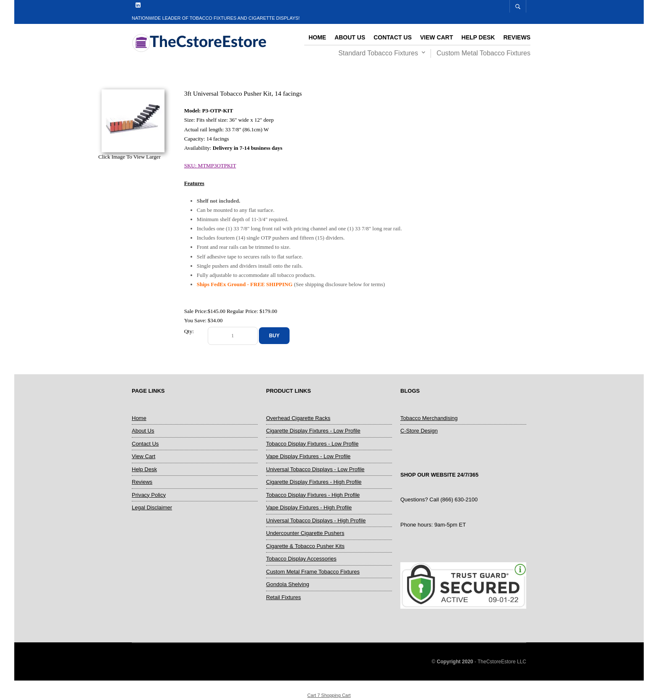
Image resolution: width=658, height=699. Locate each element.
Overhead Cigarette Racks (298, 418)
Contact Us (392, 37)
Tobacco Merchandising (429, 418)
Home (317, 37)
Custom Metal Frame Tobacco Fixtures (313, 572)
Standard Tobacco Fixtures (378, 53)
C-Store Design (419, 431)
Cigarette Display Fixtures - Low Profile (313, 431)
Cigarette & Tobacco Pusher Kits (305, 546)
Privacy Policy (149, 495)
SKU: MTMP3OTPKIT (210, 165)
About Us (349, 37)
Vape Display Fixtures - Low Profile (308, 456)
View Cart (436, 37)
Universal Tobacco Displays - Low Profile (315, 469)
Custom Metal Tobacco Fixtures (483, 53)
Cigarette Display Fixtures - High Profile (314, 482)
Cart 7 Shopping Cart (328, 695)
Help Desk (478, 37)
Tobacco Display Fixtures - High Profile (313, 495)
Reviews (516, 37)
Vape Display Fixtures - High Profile (309, 507)
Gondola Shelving (287, 584)
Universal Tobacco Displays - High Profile (316, 520)
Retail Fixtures (283, 597)
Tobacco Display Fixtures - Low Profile (312, 444)
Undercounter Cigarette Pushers (305, 533)
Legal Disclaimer (152, 507)
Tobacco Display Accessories (301, 559)
